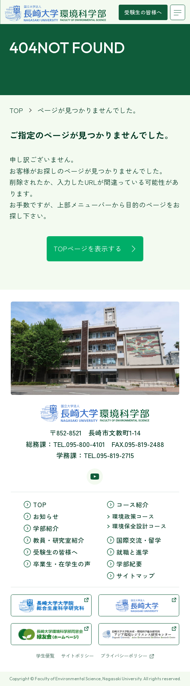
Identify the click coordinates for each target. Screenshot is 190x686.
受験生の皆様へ (143, 12)
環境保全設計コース (137, 526)
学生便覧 (45, 655)
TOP (16, 110)
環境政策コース (130, 516)
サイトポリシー (77, 655)
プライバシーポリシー (127, 655)
